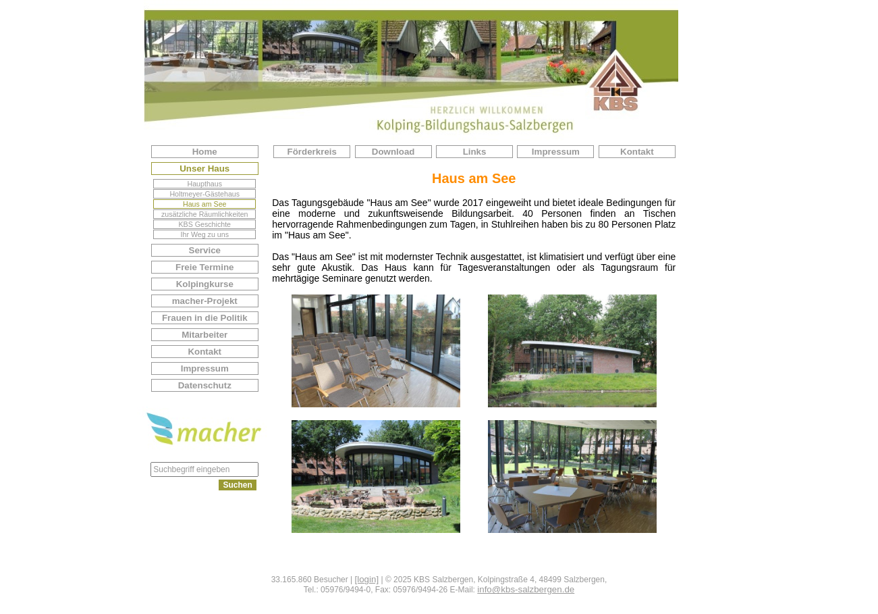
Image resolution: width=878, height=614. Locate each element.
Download (393, 152)
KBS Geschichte (204, 224)
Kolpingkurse (205, 284)
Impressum (205, 368)
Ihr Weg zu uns (205, 234)
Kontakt (204, 352)
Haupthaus (204, 184)
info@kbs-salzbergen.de (525, 589)
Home (204, 152)
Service (205, 250)
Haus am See (205, 204)
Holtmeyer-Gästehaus (204, 194)
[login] (367, 579)
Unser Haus (204, 168)
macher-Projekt (205, 301)
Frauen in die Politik (205, 318)
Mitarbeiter (204, 335)
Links (475, 152)
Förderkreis (312, 152)
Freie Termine (204, 267)
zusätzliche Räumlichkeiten (204, 214)
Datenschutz (204, 385)
